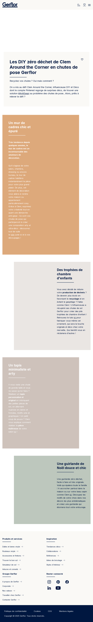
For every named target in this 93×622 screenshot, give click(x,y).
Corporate (6, 586)
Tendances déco (53, 547)
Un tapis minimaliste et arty (19, 369)
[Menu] (89, 4)
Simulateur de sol (9, 565)
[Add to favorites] (82, 59)
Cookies (37, 611)
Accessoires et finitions (11, 556)
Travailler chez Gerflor (11, 595)
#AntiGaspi (23, 93)
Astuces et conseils (10, 569)
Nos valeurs (7, 591)
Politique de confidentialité (15, 611)
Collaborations (52, 551)
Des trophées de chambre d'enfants (70, 274)
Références (51, 556)
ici (75, 317)
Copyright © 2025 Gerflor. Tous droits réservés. (24, 616)
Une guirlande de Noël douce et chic (71, 466)
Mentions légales (66, 611)
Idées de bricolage (54, 560)
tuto (12, 234)
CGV (50, 611)
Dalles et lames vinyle (11, 547)
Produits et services (12, 539)
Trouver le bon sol (10, 560)
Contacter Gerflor (9, 600)
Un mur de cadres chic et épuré (19, 127)
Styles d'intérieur (53, 565)
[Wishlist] (84, 5)
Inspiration (51, 539)
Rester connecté (54, 574)
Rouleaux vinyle (8, 551)
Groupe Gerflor (9, 574)
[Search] (79, 5)
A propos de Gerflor (10, 581)
